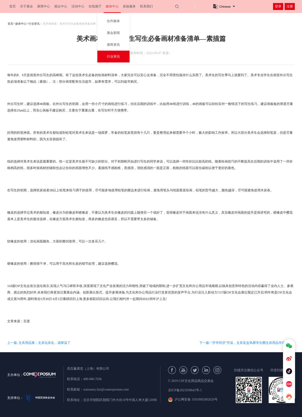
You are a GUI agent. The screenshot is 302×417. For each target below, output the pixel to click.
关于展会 (26, 6)
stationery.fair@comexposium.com (106, 389)
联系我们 (146, 6)
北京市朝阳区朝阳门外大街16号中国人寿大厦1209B (120, 400)
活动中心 (77, 6)
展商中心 (43, 6)
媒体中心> (21, 23)
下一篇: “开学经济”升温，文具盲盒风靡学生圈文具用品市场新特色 (247, 343)
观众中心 (60, 6)
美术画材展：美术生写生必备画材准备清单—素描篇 (75, 23)
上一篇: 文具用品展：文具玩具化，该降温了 (38, 343)
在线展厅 (95, 6)
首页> (11, 23)
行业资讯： (35, 23)
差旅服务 (129, 6)
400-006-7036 (92, 379)
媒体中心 (112, 6)
